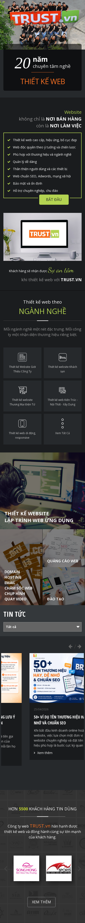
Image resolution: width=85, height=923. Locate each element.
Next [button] (79, 646)
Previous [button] (70, 646)
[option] (42, 709)
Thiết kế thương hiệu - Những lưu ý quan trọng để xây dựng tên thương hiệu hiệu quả (41, 722)
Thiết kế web (42, 81)
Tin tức (14, 614)
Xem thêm (20, 758)
